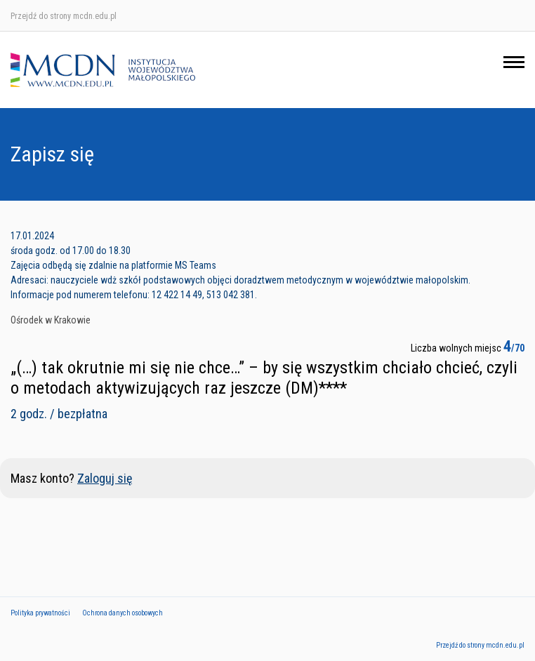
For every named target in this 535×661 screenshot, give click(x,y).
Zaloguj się (104, 478)
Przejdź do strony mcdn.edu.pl (64, 16)
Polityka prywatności (40, 613)
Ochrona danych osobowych (122, 613)
